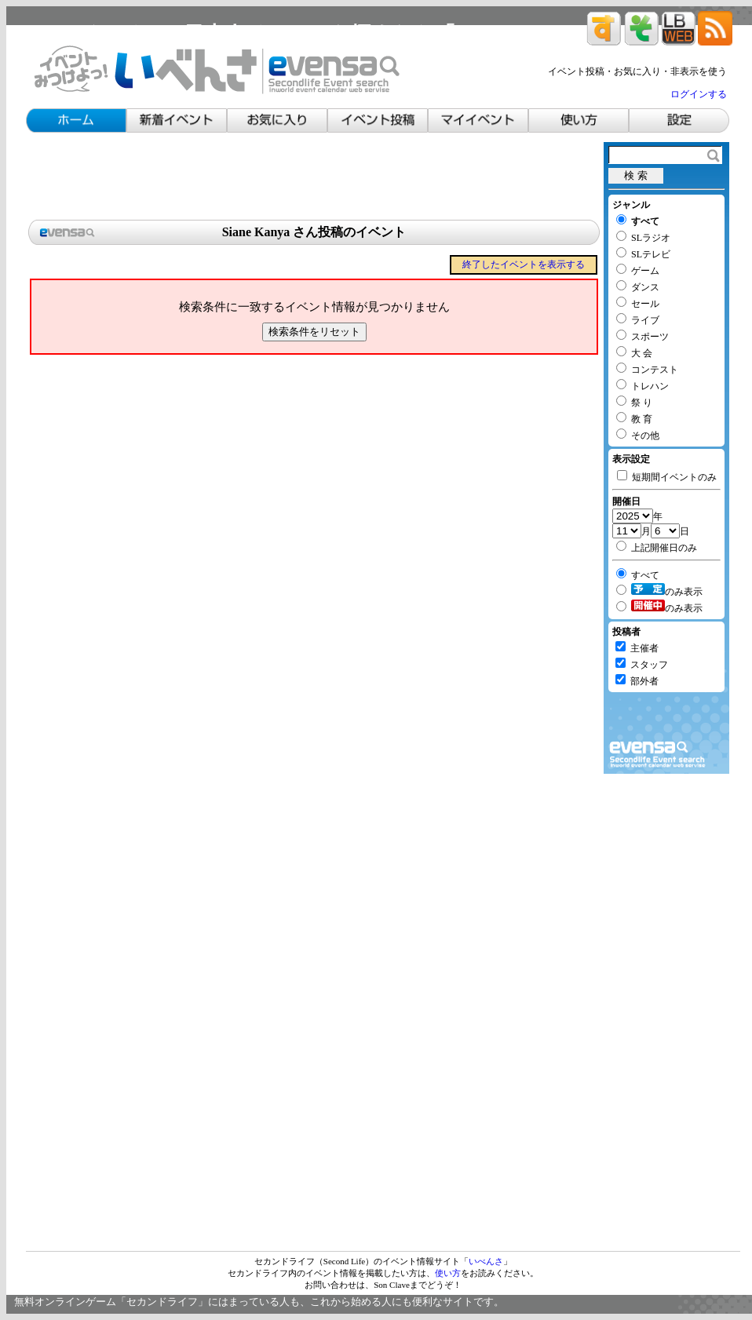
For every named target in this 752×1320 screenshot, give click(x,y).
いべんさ (486, 1261)
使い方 (448, 1273)
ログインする (698, 94)
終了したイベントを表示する (523, 264)
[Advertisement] (314, 177)
